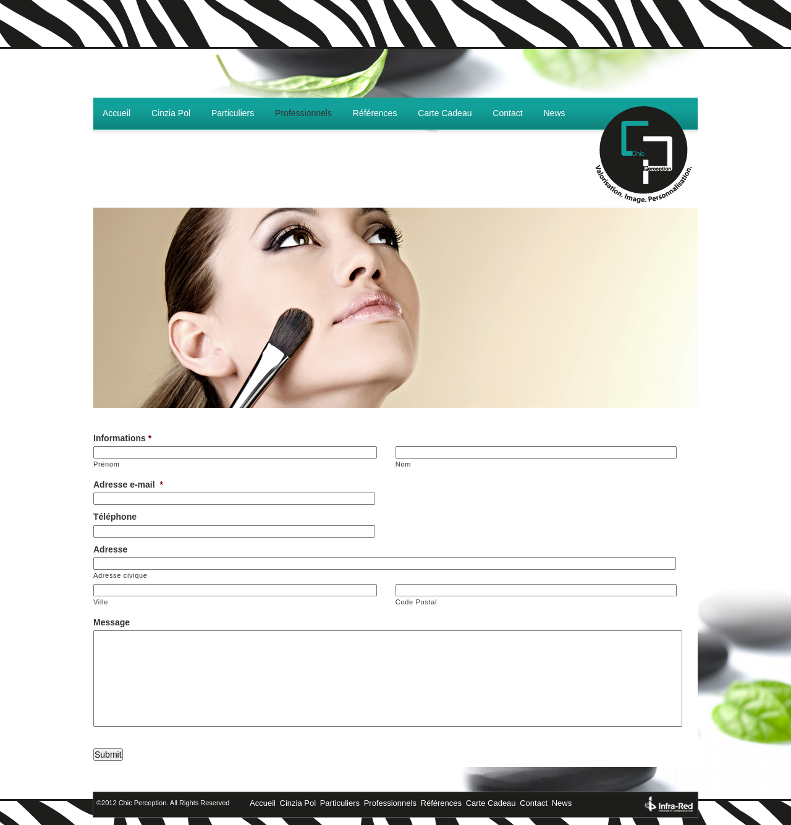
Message (111, 622)
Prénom (106, 464)
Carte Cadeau (445, 113)
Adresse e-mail (128, 484)
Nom (403, 464)
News (554, 113)
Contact (507, 113)
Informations (122, 438)
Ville (100, 602)
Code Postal (416, 602)
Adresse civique (120, 575)
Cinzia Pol (170, 113)
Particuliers (232, 113)
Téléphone (115, 517)
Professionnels (303, 113)
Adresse (110, 549)
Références (375, 113)
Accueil (116, 113)
